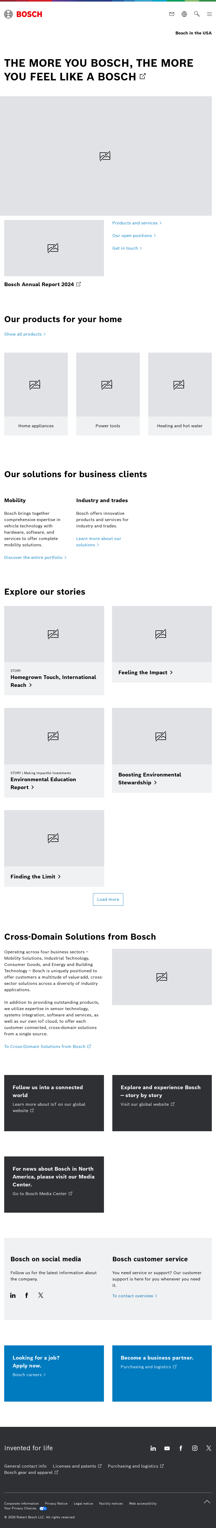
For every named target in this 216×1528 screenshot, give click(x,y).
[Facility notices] (111, 1503)
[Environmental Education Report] (54, 753)
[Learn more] (36, 394)
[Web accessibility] (143, 1503)
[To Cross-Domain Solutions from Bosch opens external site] (47, 1046)
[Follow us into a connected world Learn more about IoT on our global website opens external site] (54, 1103)
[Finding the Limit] (54, 848)
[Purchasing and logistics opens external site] (136, 1466)
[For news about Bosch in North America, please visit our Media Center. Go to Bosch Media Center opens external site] (54, 1184)
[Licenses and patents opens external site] (77, 1466)
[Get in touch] (127, 248)
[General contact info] (25, 1466)
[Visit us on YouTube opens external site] (167, 1451)
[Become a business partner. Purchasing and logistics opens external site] (162, 1373)
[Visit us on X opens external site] (40, 1298)
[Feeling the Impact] (162, 644)
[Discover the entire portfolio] (35, 557)
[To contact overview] (134, 1296)
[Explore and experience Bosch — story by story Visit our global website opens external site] (162, 1103)
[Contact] (171, 14)
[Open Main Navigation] (209, 14)
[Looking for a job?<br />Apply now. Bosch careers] (54, 1373)
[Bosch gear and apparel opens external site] (31, 1472)
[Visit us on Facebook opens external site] (26, 1298)
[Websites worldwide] (184, 14)
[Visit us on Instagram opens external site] (195, 1451)
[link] (108, 70)
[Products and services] (137, 223)
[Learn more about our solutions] (108, 542)
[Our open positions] (134, 236)
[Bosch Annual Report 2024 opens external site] (54, 254)
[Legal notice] (83, 1503)
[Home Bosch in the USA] (23, 14)
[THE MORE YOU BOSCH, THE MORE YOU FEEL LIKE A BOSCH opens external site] (106, 156)
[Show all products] (25, 334)
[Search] (197, 14)
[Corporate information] (21, 1503)
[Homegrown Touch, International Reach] (54, 651)
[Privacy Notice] (56, 1503)
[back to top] (207, 1502)
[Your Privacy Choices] (25, 1508)
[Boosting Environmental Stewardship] (162, 750)
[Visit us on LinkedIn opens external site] (14, 1298)
